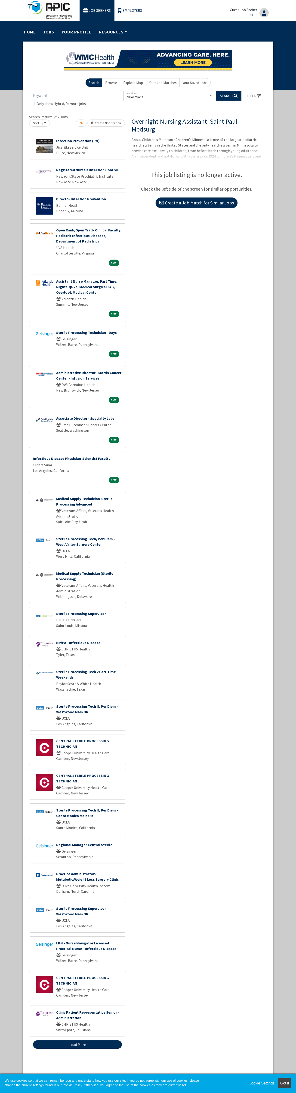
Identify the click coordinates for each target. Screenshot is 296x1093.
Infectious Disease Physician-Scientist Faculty (71, 458)
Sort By (38, 123)
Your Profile (76, 32)
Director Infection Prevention (81, 199)
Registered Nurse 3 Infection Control (87, 170)
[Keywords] (77, 96)
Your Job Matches (163, 82)
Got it (284, 1083)
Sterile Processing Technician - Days (86, 332)
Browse (111, 82)
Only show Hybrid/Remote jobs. (61, 103)
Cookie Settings (261, 1083)
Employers (130, 10)
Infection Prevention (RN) (78, 140)
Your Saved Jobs (195, 82)
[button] (253, 96)
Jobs (48, 32)
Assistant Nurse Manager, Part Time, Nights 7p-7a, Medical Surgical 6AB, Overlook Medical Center (86, 287)
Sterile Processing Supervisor (81, 613)
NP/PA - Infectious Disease (78, 642)
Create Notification (106, 123)
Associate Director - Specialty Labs (85, 418)
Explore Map (133, 82)
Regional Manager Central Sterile (84, 844)
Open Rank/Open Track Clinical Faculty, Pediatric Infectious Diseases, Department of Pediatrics (88, 235)
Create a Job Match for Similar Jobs (196, 203)
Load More (77, 1044)
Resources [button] (111, 32)
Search (94, 82)
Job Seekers (97, 10)
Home (30, 32)
